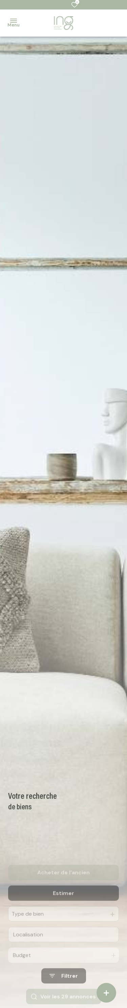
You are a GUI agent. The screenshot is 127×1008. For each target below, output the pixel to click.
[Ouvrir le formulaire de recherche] (63, 991)
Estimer (63, 908)
